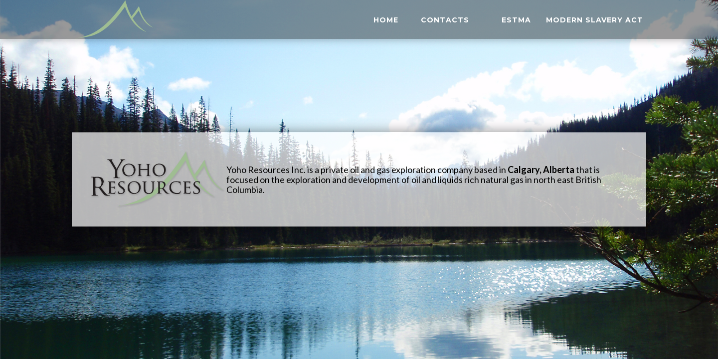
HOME (385, 22)
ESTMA (516, 22)
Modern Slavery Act (594, 22)
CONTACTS (445, 22)
